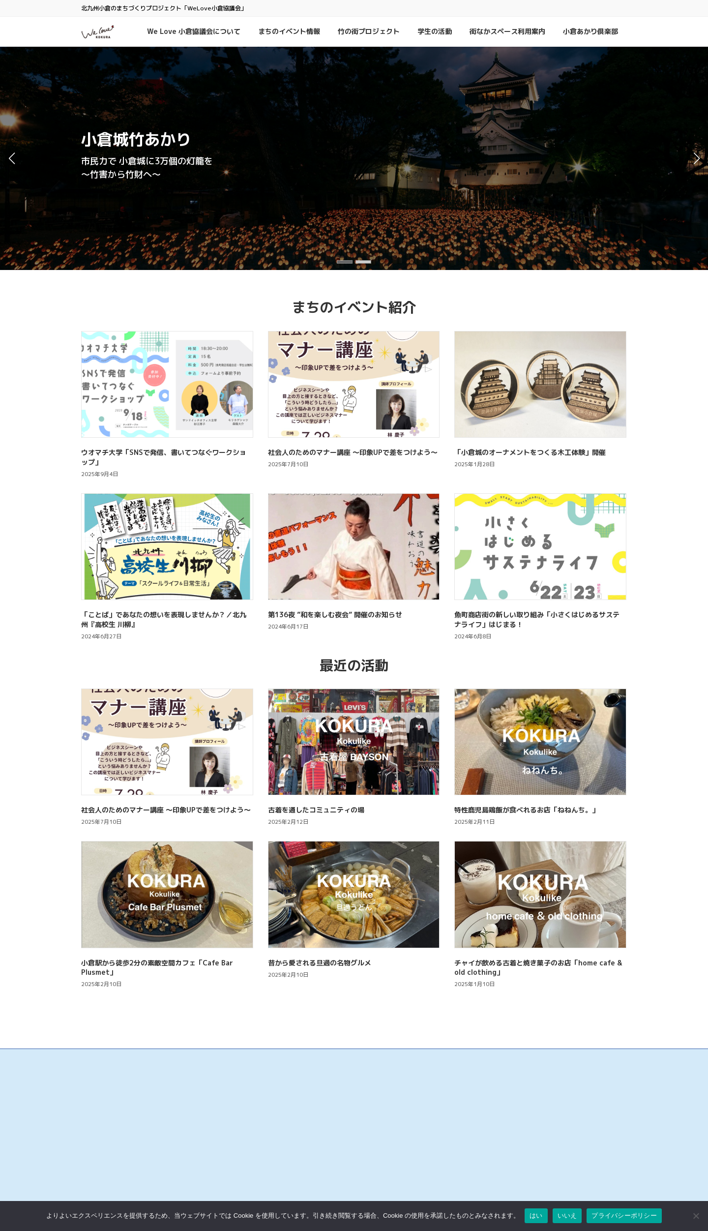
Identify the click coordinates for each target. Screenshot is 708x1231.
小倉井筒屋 (282, 1187)
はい (536, 1215)
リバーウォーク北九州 (297, 1197)
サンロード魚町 (288, 1156)
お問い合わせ (472, 1109)
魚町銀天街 (282, 1126)
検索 (568, 1080)
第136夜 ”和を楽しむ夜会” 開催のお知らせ (335, 614)
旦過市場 (280, 1137)
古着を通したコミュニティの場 (316, 809)
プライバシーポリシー (484, 1129)
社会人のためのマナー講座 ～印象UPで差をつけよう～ (353, 452)
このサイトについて (481, 1119)
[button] (344, 262)
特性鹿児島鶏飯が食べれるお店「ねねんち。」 (526, 809)
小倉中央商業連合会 (294, 1116)
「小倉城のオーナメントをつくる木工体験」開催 (530, 452)
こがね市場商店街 (291, 1176)
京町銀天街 (282, 1146)
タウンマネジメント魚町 (300, 1167)
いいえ (567, 1215)
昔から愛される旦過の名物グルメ (319, 962)
